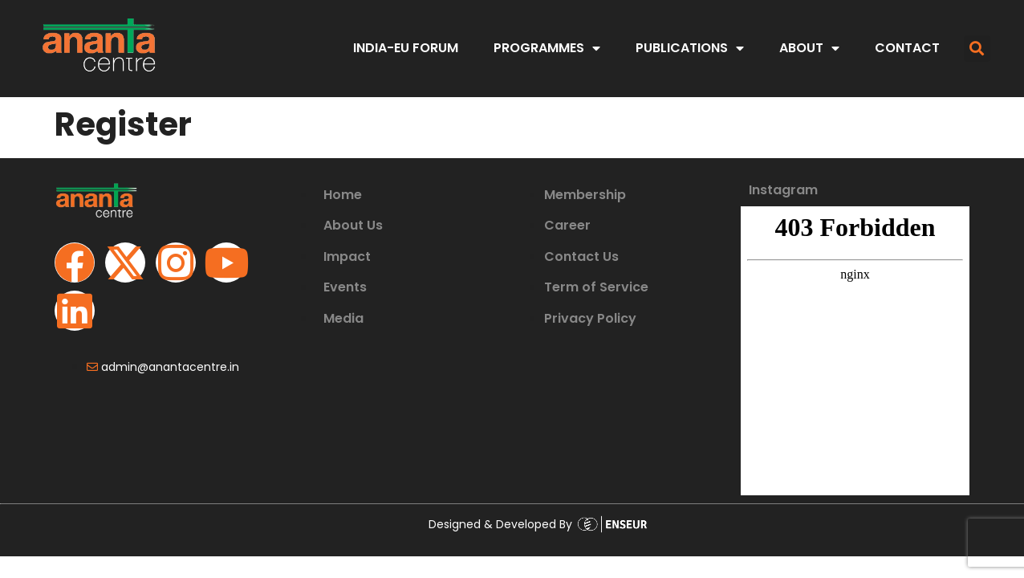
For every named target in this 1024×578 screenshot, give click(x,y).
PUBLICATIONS (690, 48)
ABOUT (809, 48)
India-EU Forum (405, 48)
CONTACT (907, 48)
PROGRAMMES (547, 48)
